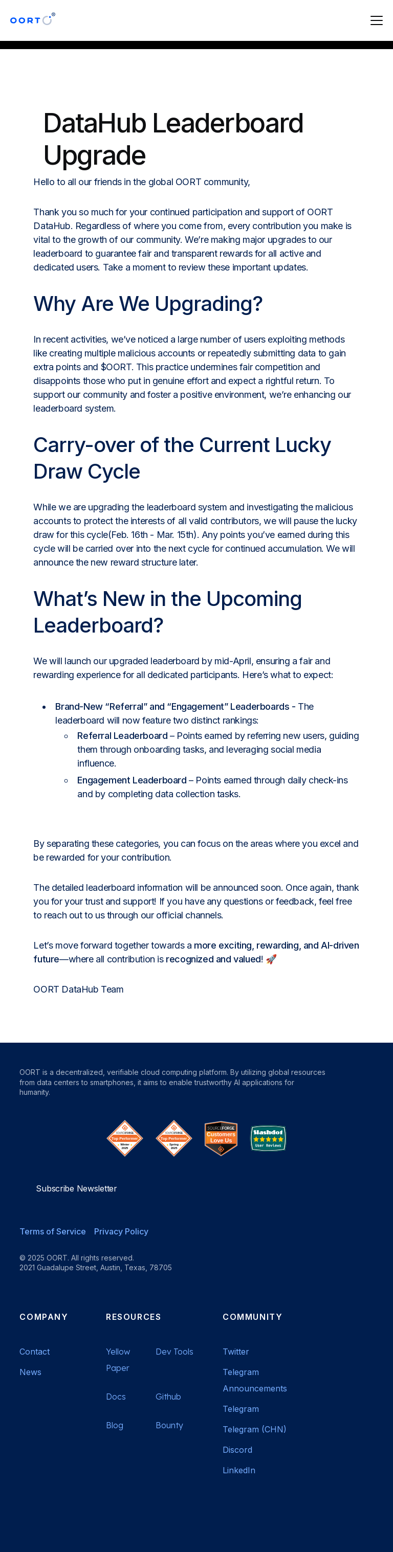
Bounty (169, 1425)
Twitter (236, 1351)
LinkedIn (239, 1470)
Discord (237, 1450)
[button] (374, 20)
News (30, 1372)
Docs (116, 1396)
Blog (114, 1425)
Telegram (241, 1409)
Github (168, 1396)
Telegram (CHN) (255, 1429)
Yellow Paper (118, 1359)
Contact (34, 1351)
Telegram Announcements (255, 1380)
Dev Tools (174, 1351)
